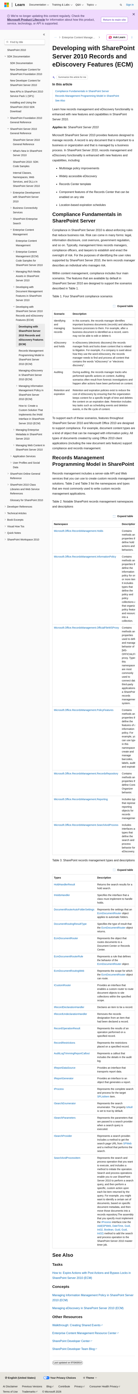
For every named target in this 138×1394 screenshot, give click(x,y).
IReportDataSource (64, 1067)
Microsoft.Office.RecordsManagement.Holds (78, 530)
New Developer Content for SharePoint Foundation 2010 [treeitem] (26, 72)
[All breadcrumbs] (55, 37)
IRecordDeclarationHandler (69, 1007)
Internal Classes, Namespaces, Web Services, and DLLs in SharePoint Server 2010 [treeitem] (26, 179)
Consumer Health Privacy (103, 1386)
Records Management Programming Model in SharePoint (87, 95)
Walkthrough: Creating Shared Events (76, 1325)
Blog (49, 1386)
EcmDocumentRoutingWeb (69, 970)
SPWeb (127, 1143)
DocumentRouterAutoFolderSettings (74, 909)
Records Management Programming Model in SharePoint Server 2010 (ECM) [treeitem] (31, 357)
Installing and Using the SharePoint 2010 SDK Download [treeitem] (23, 107)
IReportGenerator (63, 1078)
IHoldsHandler (62, 895)
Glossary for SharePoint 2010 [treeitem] (26, 500)
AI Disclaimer (10, 1386)
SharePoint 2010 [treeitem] (16, 50)
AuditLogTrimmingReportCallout (72, 1053)
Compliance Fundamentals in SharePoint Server (82, 91)
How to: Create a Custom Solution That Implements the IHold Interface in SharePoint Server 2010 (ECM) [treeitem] (31, 414)
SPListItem (103, 1096)
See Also (60, 100)
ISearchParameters (65, 1117)
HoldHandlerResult (64, 884)
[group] (93, 688)
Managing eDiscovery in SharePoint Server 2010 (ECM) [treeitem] (31, 375)
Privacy (78, 1386)
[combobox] (24, 42)
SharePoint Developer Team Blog (73, 1348)
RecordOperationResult (67, 1028)
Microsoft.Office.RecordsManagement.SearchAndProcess (86, 825)
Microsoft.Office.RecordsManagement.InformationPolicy (85, 556)
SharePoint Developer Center (71, 1341)
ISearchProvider (63, 1135)
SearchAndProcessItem (67, 1157)
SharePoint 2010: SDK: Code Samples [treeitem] (26, 164)
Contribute (64, 1386)
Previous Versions (32, 1386)
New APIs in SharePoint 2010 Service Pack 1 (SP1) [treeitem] (26, 93)
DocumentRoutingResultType (70, 923)
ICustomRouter (62, 985)
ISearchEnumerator (65, 1103)
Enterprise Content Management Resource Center (84, 1333)
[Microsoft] (6, 5)
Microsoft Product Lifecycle (26, 19)
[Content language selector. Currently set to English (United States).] (20, 1378)
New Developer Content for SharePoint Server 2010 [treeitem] (25, 83)
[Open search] (121, 5)
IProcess (59, 1089)
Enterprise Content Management (80, 37)
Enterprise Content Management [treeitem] (26, 243)
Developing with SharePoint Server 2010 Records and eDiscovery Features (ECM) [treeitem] (31, 335)
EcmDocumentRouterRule (68, 956)
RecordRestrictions (64, 1042)
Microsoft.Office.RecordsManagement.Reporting (81, 799)
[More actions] (132, 37)
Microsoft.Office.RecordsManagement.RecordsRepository (86, 773)
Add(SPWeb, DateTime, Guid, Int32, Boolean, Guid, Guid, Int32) (114, 1229)
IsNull (129, 1107)
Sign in (130, 4)
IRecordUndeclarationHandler (70, 1014)
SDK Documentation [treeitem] (21, 63)
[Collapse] (44, 34)
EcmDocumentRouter (109, 913)
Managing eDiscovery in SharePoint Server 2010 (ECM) (88, 1308)
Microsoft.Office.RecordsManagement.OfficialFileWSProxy (86, 627)
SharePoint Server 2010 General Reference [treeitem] (26, 142)
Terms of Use (10, 1391)
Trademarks (28, 1391)
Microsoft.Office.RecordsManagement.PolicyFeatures (83, 710)
